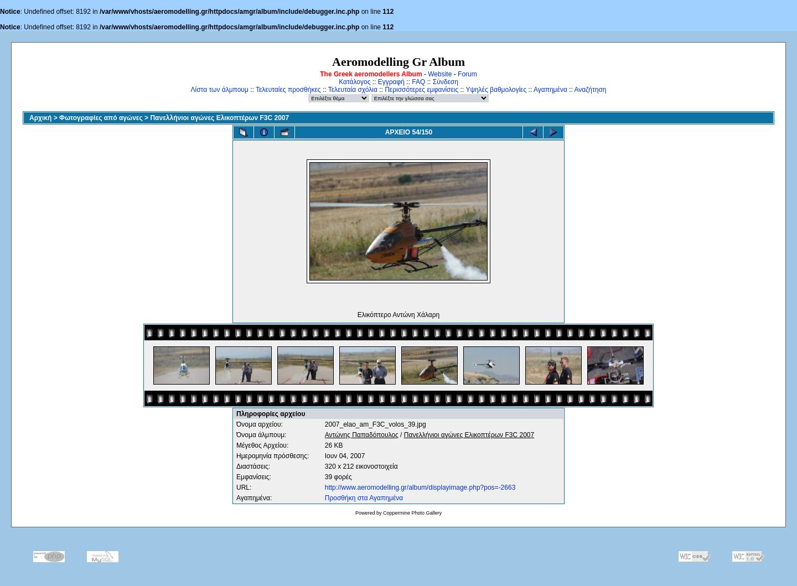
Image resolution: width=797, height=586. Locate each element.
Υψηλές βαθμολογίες (495, 90)
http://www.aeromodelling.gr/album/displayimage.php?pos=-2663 (420, 487)
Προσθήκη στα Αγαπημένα (364, 498)
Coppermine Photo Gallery (412, 513)
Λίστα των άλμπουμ (220, 90)
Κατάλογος (354, 82)
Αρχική (40, 118)
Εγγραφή (391, 82)
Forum (467, 74)
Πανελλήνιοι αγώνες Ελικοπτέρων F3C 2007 (219, 118)
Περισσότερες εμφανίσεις (421, 90)
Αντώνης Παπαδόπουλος (361, 435)
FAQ (418, 82)
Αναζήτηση (591, 90)
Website (440, 74)
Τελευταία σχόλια (352, 90)
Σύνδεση (445, 82)
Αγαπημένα (550, 90)
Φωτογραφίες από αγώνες (101, 118)
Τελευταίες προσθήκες (288, 90)
